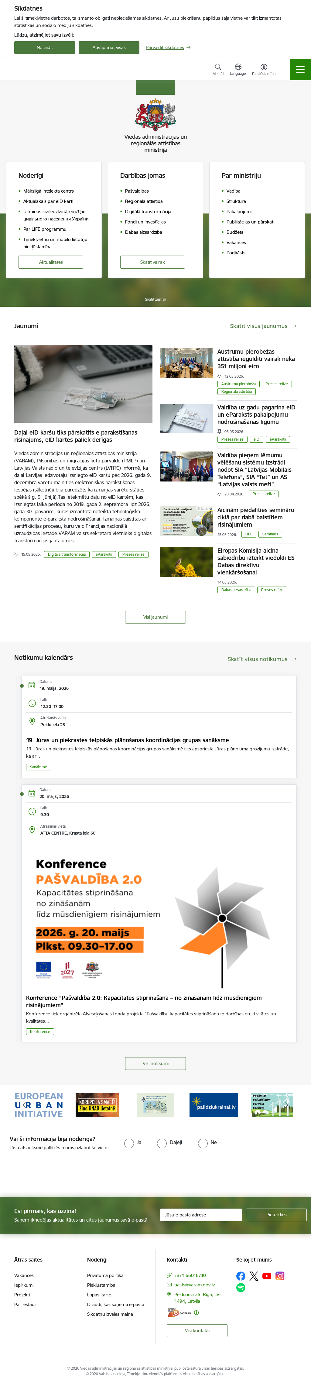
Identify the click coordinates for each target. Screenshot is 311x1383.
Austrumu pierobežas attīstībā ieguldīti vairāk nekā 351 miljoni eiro (256, 359)
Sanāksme (38, 767)
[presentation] (51, 1174)
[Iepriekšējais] (24, 1105)
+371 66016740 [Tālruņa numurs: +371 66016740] (190, 1275)
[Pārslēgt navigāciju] (300, 69)
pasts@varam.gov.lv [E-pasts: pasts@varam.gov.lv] (194, 1285)
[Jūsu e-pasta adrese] (201, 1215)
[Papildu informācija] (196, 1312)
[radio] (132, 1142)
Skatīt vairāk (152, 262)
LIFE (248, 534)
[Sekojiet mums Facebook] (240, 1276)
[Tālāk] (286, 1105)
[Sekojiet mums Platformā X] (253, 1276)
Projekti (22, 1295)
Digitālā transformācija (67, 554)
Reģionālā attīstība (236, 391)
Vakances (24, 1275)
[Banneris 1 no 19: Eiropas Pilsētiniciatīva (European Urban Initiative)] (39, 1104)
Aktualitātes (51, 262)
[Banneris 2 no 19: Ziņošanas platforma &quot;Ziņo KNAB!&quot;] (97, 1104)
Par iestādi (25, 1304)
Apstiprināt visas (109, 47)
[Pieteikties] (276, 1215)
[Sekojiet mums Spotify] (240, 1287)
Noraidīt (45, 47)
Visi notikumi (156, 1063)
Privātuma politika (105, 1275)
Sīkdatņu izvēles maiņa (110, 1314)
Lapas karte (99, 1295)
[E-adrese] (179, 1313)
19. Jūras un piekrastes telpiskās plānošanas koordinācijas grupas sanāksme (127, 740)
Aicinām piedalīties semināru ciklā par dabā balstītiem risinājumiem (255, 517)
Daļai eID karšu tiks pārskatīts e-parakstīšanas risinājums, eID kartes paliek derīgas (75, 436)
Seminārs (270, 534)
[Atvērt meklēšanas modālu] (218, 70)
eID (256, 439)
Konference (40, 1031)
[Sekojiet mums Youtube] (267, 1275)
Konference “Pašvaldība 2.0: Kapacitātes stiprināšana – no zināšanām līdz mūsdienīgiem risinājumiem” (144, 1001)
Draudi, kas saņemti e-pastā (115, 1304)
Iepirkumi (23, 1285)
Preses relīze (133, 554)
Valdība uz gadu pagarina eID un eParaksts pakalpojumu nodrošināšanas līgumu (256, 414)
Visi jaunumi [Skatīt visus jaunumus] (155, 617)
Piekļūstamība (101, 1285)
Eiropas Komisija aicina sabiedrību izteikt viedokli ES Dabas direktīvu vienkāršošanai (256, 561)
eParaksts (104, 554)
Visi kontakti (197, 1330)
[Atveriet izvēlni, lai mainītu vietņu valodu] (238, 70)
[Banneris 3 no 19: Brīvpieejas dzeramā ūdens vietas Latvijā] (155, 1104)
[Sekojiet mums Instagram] (280, 1276)
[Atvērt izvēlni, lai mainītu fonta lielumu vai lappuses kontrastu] (264, 70)
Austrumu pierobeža (238, 384)
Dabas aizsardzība (236, 589)
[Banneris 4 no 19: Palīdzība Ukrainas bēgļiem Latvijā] (214, 1104)
